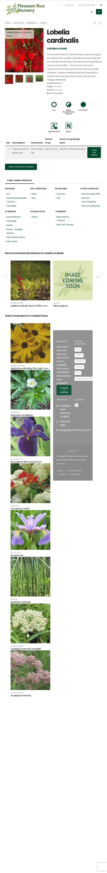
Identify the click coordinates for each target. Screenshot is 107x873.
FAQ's (60, 472)
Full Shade (83, 110)
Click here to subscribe (64, 392)
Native (68, 131)
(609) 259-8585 (87, 5)
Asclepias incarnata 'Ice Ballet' (26, 650)
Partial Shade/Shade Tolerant (68, 112)
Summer (61, 193)
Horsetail (14, 601)
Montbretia (15, 508)
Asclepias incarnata (21, 697)
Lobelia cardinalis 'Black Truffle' (29, 305)
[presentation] (8, 50)
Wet (34, 198)
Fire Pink (56, 303)
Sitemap (62, 476)
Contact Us (68, 5)
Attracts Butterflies (91, 193)
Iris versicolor (17, 557)
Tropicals (79, 369)
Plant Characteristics (19, 180)
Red (61, 93)
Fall (58, 198)
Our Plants (18, 23)
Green (35, 216)
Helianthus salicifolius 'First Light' (30, 370)
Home (7, 23)
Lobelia (43, 23)
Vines (78, 375)
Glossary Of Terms (74, 472)
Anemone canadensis (22, 417)
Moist (34, 193)
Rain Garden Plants (16, 237)
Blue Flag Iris (16, 554)
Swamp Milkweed (17, 648)
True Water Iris (16, 461)
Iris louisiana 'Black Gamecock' (26, 463)
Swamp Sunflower (18, 367)
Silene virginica (60, 305)
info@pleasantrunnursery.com (75, 432)
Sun (53, 110)
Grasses (79, 357)
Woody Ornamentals (84, 381)
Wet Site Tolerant (65, 224)
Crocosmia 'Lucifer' (20, 510)
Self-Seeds (12, 241)
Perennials (32, 23)
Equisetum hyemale (21, 604)
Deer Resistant (54, 131)
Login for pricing (94, 152)
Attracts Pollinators (91, 206)
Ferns (78, 351)
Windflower (15, 414)
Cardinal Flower (17, 303)
